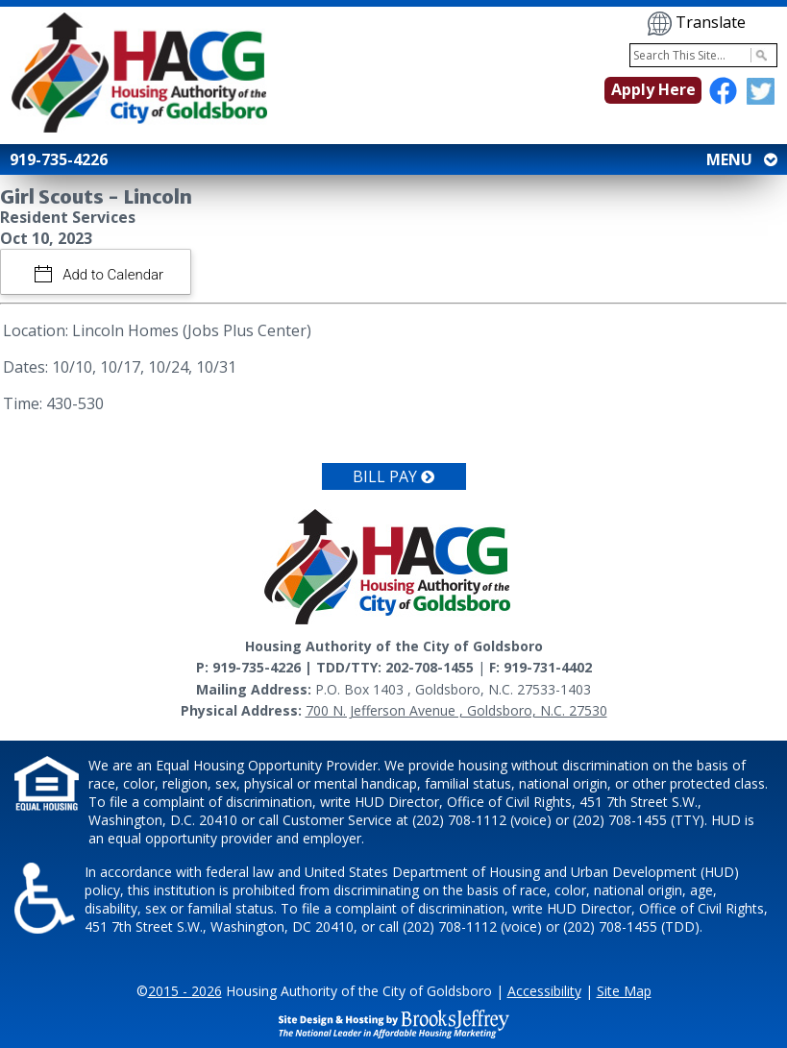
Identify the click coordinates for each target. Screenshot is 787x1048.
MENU (739, 159)
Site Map (624, 991)
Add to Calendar (112, 274)
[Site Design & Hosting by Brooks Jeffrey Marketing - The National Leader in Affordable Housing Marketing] (394, 1022)
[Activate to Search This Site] (758, 55)
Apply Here (653, 89)
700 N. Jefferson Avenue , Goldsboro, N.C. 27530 (456, 710)
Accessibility (544, 991)
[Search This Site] (703, 55)
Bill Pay (393, 476)
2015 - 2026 (185, 991)
